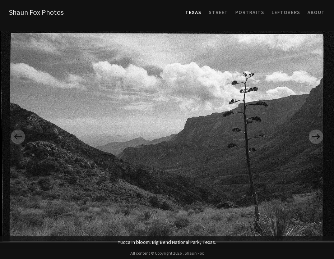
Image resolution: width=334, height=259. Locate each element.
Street (218, 12)
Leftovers (286, 12)
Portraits (249, 12)
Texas (193, 12)
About (316, 12)
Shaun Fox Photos (36, 13)
